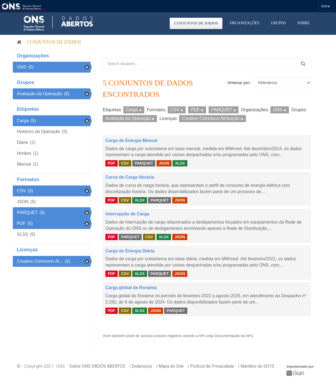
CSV (125, 163)
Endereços (142, 366)
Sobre (303, 23)
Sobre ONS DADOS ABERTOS (97, 366)
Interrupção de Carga (127, 214)
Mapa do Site (171, 366)
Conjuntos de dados (196, 23)
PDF (111, 163)
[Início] (19, 42)
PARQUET (144, 163)
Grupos (278, 23)
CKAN (295, 373)
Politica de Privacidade (212, 366)
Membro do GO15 (257, 366)
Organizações (244, 23)
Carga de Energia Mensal (131, 140)
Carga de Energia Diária (130, 251)
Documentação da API (233, 336)
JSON (164, 163)
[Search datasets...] (200, 63)
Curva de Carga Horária (129, 177)
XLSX (180, 163)
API (202, 336)
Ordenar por (239, 82)
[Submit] (303, 63)
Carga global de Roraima (131, 287)
